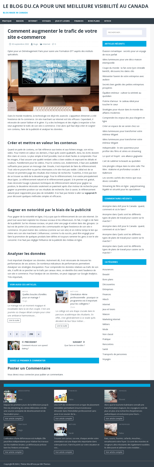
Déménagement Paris (32, 51)
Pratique (7, 21)
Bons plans (94, 21)
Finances (78, 21)
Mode (25, 291)
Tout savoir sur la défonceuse (32, 426)
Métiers (74, 291)
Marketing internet (111, 319)
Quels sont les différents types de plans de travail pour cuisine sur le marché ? (123, 217)
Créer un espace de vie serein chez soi (120, 126)
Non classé (107, 334)
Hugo (35, 44)
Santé (105, 349)
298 (31, 334)
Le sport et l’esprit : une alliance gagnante (122, 156)
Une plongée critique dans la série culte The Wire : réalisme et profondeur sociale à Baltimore (123, 169)
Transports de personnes (114, 354)
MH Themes (45, 464)
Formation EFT (66, 51)
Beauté (105, 274)
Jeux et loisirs (62, 21)
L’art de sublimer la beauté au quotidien (121, 161)
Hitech (107, 21)
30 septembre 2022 (20, 44)
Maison (20, 21)
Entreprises (107, 289)
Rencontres (108, 344)
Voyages (46, 21)
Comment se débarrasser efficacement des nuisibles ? (132, 428)
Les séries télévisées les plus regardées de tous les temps (31, 395)
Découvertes (108, 284)
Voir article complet (13, 418)
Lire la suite (14, 320)
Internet (32, 21)
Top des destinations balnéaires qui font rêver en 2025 (133, 395)
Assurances (108, 269)
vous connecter (26, 374)
